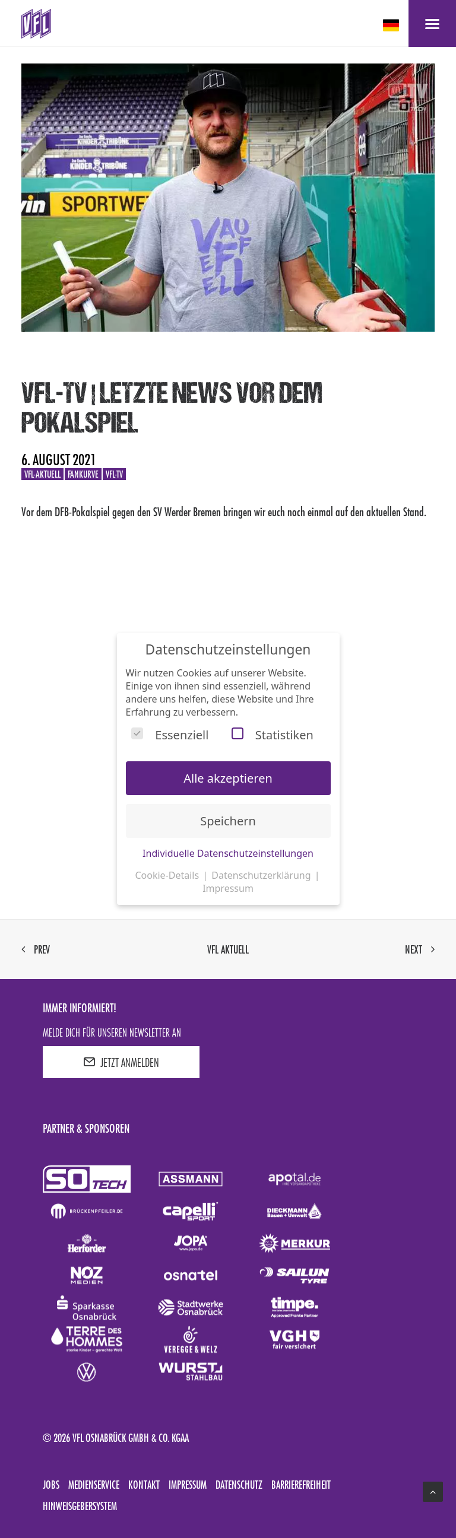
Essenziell (169, 734)
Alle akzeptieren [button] (228, 778)
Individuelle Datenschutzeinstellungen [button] (228, 853)
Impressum (188, 1484)
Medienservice (93, 1484)
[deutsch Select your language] (392, 25)
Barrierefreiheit (301, 1484)
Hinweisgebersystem (80, 1505)
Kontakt (144, 1484)
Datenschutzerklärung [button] (262, 875)
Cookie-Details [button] (168, 875)
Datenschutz (239, 1484)
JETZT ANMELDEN (121, 1062)
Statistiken (273, 734)
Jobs (51, 1484)
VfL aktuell (228, 949)
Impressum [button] (228, 888)
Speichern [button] (228, 821)
